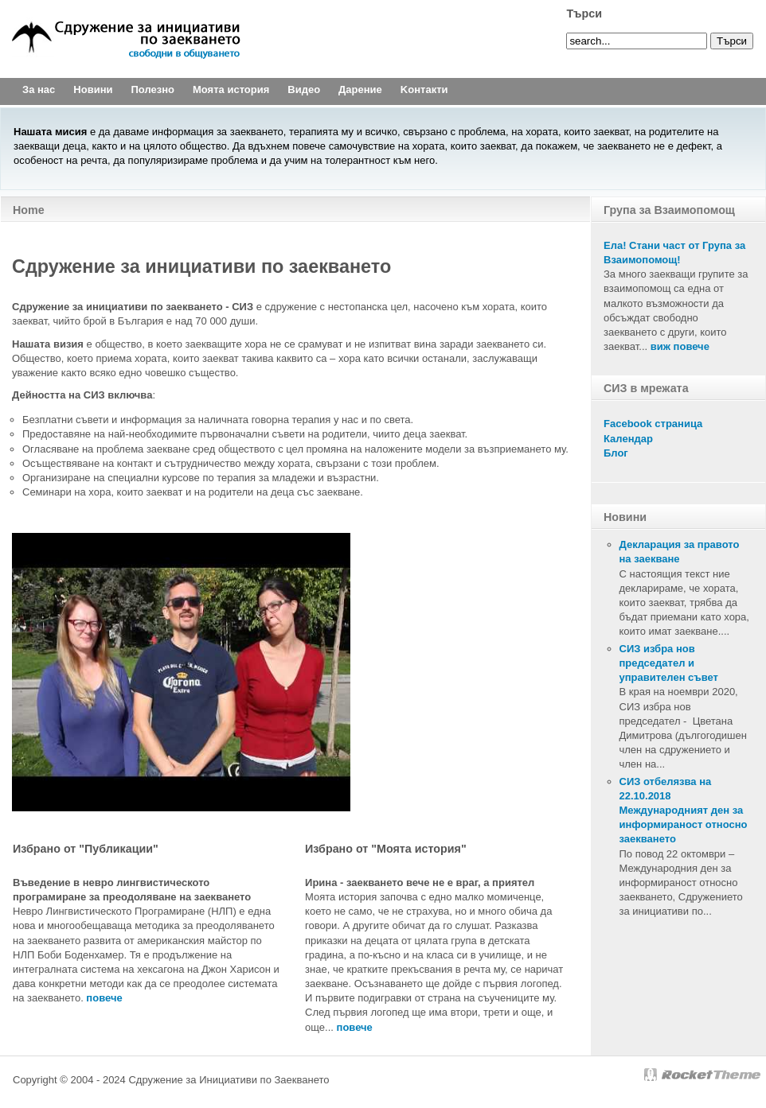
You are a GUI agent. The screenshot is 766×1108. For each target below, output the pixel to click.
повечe (104, 998)
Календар (628, 439)
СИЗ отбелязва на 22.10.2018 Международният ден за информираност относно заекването (683, 811)
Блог (616, 453)
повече (355, 1027)
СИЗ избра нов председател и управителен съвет (668, 663)
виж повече (680, 346)
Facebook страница (653, 424)
